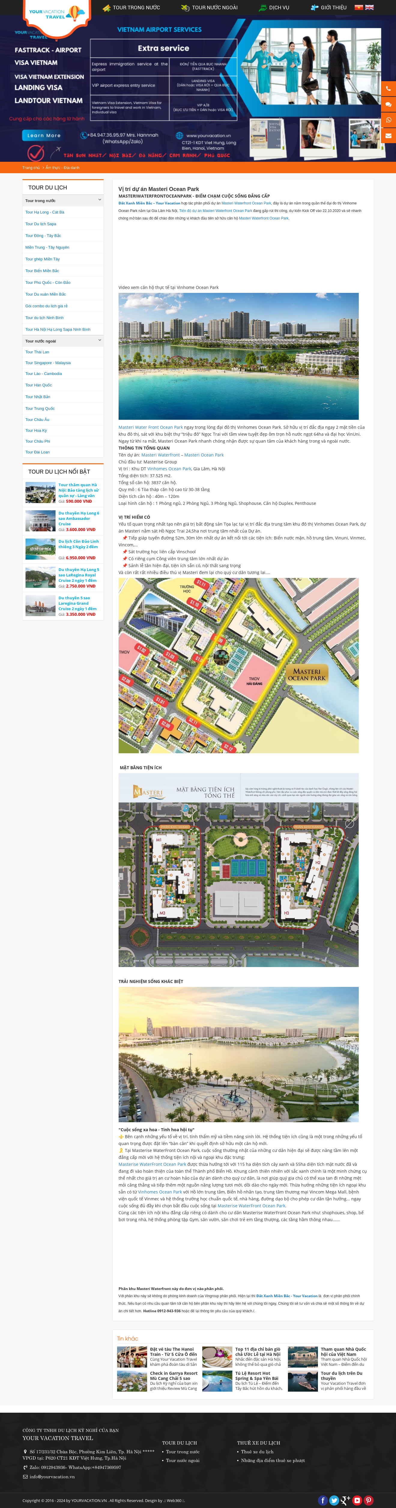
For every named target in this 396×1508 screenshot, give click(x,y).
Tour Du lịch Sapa (41, 224)
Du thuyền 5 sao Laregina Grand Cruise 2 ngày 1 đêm (78, 603)
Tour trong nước (41, 200)
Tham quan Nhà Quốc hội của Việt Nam (343, 1351)
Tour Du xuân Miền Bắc (46, 294)
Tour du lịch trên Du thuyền (341, 1375)
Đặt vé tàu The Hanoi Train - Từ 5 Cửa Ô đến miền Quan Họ (173, 1354)
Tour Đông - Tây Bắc (43, 235)
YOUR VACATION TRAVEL (58, 1437)
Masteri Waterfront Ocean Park (246, 203)
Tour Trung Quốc (40, 408)
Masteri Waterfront (160, 455)
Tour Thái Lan (37, 352)
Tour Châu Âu (38, 419)
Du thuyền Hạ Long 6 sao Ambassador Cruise (79, 518)
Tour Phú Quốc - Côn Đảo (48, 282)
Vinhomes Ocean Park (169, 468)
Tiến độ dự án (191, 211)
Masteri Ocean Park (204, 455)
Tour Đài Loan (38, 452)
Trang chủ (31, 167)
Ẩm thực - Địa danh (63, 167)
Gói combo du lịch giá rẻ (47, 306)
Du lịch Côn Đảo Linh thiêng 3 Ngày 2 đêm (79, 544)
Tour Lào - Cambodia (44, 373)
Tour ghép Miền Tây (43, 259)
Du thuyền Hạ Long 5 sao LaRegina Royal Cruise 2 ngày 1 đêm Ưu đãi (79, 577)
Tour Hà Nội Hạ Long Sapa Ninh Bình (58, 329)
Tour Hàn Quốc (39, 385)
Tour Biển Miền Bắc (42, 271)
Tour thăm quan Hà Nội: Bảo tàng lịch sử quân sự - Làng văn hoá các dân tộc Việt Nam (79, 495)
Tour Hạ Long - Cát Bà (45, 212)
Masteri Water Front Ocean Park (151, 427)
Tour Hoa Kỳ (36, 430)
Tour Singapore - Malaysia (48, 363)
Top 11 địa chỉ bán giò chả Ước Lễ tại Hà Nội (257, 1351)
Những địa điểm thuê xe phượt (273, 1460)
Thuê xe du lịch (257, 1451)
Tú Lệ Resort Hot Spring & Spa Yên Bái (256, 1375)
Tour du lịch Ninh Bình (45, 317)
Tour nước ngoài (41, 341)
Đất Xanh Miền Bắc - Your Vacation (287, 1295)
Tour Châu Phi (38, 441)
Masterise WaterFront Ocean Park (152, 1164)
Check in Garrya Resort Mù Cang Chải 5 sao (174, 1375)
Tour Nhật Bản (38, 397)
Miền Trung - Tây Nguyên (47, 247)
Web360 (174, 1500)
